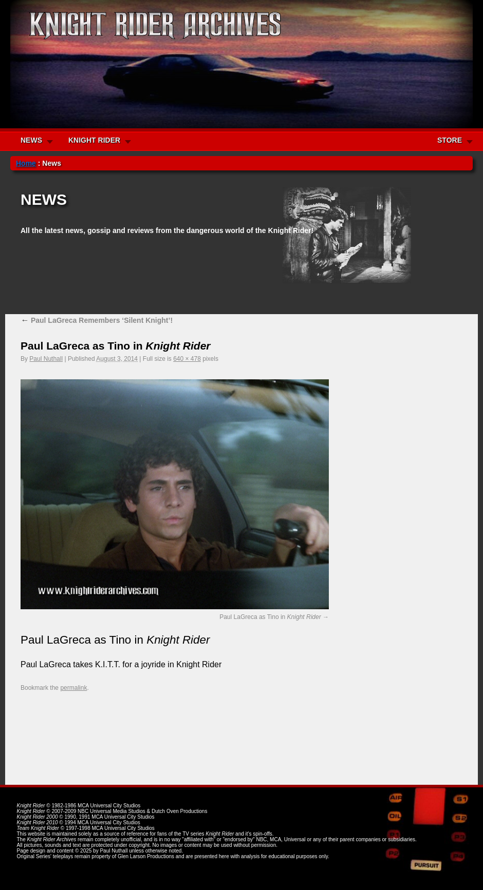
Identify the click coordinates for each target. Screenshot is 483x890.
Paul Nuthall (46, 358)
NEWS (31, 140)
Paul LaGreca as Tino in (270, 617)
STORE (449, 140)
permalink (73, 687)
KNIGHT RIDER (94, 140)
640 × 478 (187, 358)
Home (26, 163)
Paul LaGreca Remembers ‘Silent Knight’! (97, 320)
